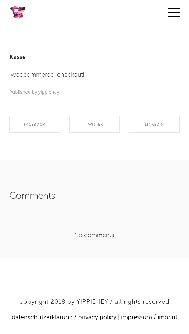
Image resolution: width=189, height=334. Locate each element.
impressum (136, 317)
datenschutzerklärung (42, 317)
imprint (167, 317)
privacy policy (97, 317)
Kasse (17, 56)
